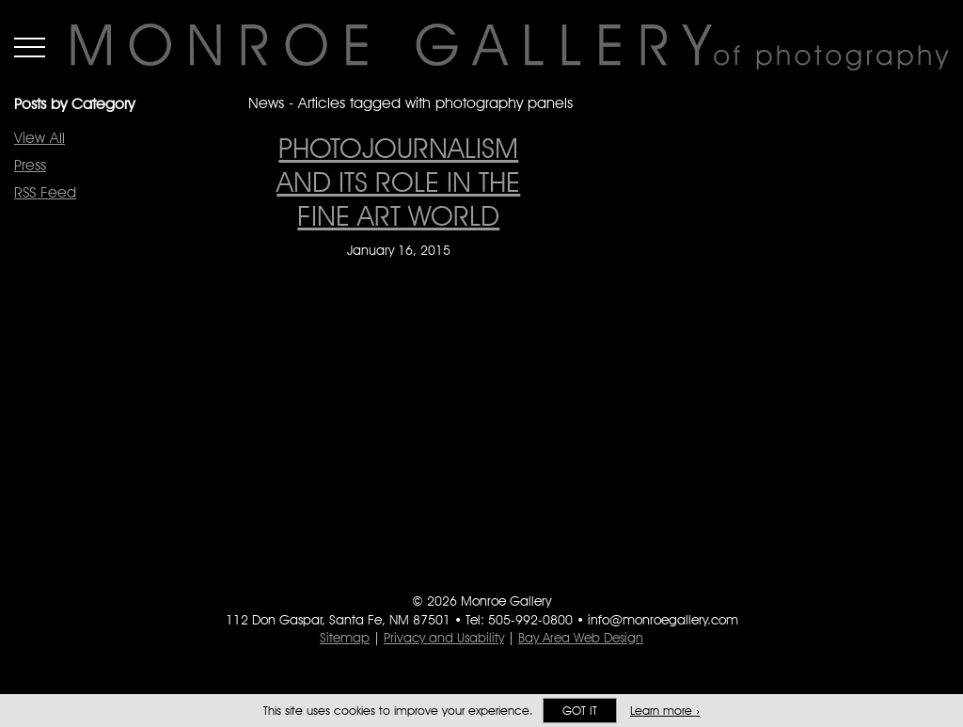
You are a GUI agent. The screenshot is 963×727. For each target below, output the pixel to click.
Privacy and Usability (444, 637)
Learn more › (665, 710)
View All (39, 138)
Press (30, 165)
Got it (579, 710)
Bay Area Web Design (580, 637)
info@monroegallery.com (663, 619)
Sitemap (345, 637)
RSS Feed (45, 192)
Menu (29, 47)
